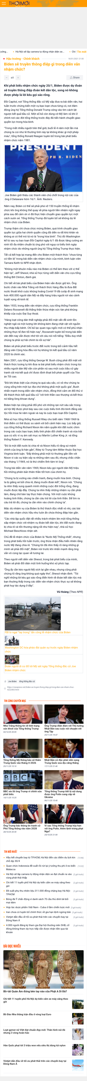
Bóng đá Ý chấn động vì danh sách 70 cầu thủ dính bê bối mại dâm (45, 901)
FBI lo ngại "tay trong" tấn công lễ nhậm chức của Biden (38, 632)
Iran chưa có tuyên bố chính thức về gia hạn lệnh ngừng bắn (44, 912)
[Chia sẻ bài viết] (74, 77)
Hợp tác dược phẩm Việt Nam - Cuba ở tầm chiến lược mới (43, 907)
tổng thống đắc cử (27, 681)
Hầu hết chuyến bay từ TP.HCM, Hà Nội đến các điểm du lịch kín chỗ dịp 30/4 (45, 859)
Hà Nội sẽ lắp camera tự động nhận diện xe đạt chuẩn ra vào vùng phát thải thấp (45, 876)
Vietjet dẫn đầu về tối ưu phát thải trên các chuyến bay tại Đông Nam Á (45, 918)
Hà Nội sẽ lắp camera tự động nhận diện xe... (46, 51)
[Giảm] (6, 77)
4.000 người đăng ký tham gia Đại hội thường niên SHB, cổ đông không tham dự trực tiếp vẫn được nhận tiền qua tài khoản (45, 929)
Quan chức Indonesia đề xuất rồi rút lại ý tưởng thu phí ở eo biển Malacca (45, 867)
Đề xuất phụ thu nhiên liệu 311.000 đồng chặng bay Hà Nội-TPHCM (45, 892)
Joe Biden (12, 681)
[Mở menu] (3, 3)
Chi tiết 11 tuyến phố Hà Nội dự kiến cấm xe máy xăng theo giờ (45, 884)
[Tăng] (18, 77)
